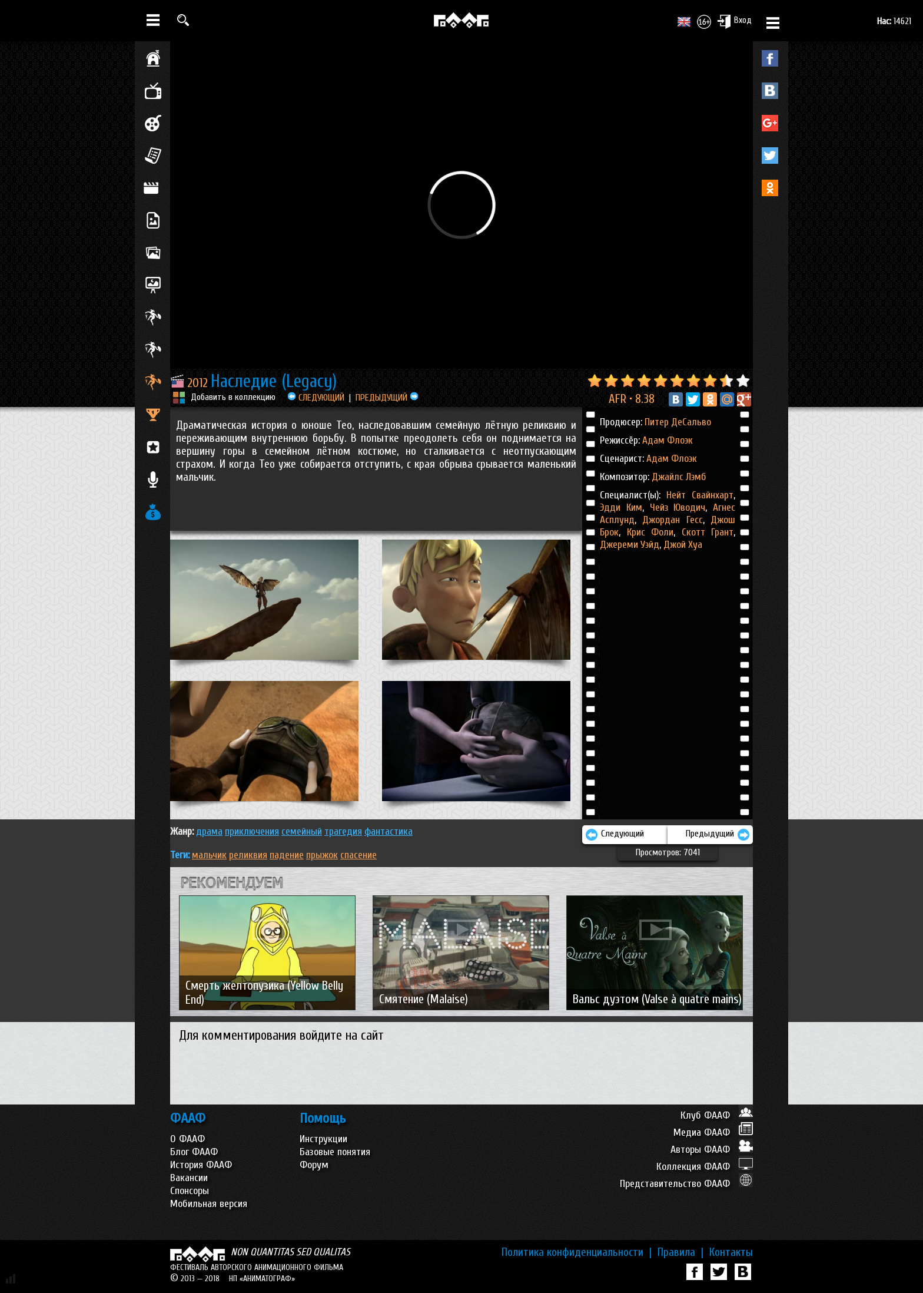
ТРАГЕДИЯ (343, 831)
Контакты (731, 1252)
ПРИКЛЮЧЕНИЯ (252, 831)
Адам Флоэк (667, 440)
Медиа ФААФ (713, 1132)
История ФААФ (201, 1165)
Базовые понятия (335, 1152)
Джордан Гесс (669, 520)
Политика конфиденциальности (577, 1252)
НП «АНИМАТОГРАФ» (262, 1279)
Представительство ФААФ (686, 1184)
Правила (680, 1252)
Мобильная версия (208, 1204)
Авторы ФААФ (711, 1149)
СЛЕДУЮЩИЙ (315, 397)
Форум (314, 1165)
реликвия (248, 855)
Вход (734, 21)
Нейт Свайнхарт (699, 495)
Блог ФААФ (194, 1152)
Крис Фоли (646, 532)
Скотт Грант (704, 532)
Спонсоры (189, 1191)
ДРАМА (209, 831)
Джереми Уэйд (629, 544)
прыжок (322, 855)
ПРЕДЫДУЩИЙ (387, 397)
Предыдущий (718, 834)
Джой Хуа (681, 544)
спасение (358, 855)
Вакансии (189, 1178)
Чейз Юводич (675, 507)
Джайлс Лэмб (679, 477)
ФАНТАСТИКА (388, 831)
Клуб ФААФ (716, 1115)
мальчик (209, 855)
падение (287, 855)
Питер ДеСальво (678, 422)
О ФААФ (187, 1139)
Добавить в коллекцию (233, 397)
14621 (894, 21)
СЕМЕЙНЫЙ (301, 831)
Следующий (614, 834)
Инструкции (323, 1139)
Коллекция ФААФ (704, 1166)
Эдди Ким (621, 507)
